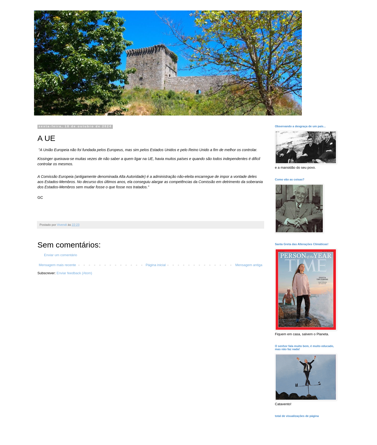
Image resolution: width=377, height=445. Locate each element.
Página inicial (156, 265)
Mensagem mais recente (57, 265)
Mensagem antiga (248, 265)
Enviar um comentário (60, 255)
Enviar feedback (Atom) (74, 273)
